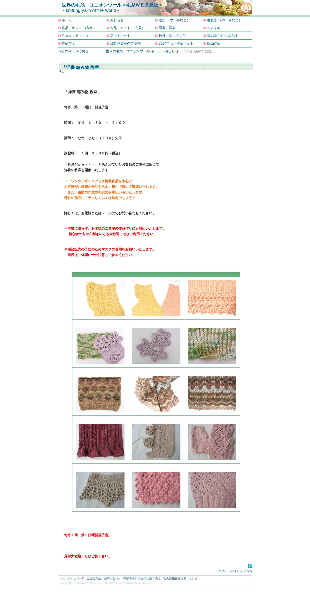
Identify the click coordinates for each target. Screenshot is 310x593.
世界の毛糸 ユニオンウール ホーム (133, 51)
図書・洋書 (167, 28)
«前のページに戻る (73, 51)
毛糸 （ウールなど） (174, 20)
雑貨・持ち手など (172, 36)
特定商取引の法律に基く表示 (142, 578)
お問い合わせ (112, 578)
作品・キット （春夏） (127, 28)
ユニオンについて (72, 578)
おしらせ (117, 20)
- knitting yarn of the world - (91, 10)
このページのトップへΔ (234, 571)
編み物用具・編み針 (222, 36)
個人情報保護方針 (174, 578)
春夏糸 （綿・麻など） (224, 20)
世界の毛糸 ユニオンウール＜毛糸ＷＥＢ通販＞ (112, 5)
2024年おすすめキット (176, 43)
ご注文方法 (93, 578)
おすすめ (214, 28)
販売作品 (214, 43)
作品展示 (68, 43)
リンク (193, 578)
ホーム (67, 20)
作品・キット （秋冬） (79, 28)
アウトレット (120, 36)
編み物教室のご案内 (125, 43)
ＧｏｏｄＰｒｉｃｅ (77, 36)
